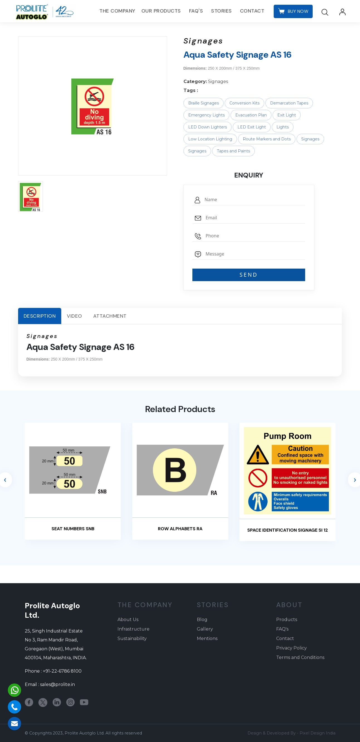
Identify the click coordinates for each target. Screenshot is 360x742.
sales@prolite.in (57, 684)
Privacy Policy (291, 648)
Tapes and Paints (233, 151)
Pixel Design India (317, 733)
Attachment (110, 316)
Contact (252, 11)
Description (40, 316)
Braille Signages (203, 103)
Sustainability (132, 638)
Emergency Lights (206, 115)
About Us (127, 619)
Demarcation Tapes (289, 103)
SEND (249, 274)
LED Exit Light (251, 127)
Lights (282, 127)
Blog (202, 619)
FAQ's (196, 11)
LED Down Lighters (207, 127)
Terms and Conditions (300, 657)
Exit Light (286, 115)
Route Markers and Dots (267, 139)
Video (74, 316)
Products (286, 619)
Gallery (205, 629)
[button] (30, 196)
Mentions (207, 638)
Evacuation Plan (251, 115)
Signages (310, 139)
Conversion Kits (244, 103)
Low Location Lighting (210, 139)
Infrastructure (133, 629)
